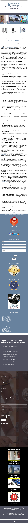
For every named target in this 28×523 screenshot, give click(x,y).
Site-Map (18, 513)
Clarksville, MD (11, 40)
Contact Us (14, 512)
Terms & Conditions (9, 513)
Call (14, 521)
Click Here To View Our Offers (14, 279)
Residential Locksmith (14, 449)
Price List (14, 513)
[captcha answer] (15, 256)
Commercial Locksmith (14, 463)
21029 (14, 212)
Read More (14, 461)
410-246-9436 (16, 10)
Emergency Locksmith (14, 491)
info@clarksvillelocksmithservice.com (8, 393)
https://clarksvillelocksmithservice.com (18, 508)
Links (21, 513)
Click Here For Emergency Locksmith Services (14, 214)
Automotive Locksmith (14, 477)
